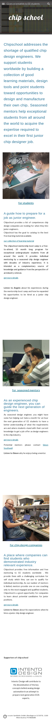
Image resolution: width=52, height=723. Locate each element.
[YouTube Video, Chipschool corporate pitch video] (26, 632)
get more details (11, 278)
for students (26, 202)
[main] (26, 17)
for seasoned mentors (26, 390)
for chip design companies (26, 545)
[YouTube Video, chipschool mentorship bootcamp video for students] (26, 317)
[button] (3, 4)
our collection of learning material (19, 241)
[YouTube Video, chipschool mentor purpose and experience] (26, 472)
